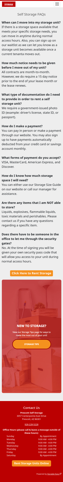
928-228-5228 (31, 424)
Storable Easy (54, 474)
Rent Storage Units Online (31, 463)
